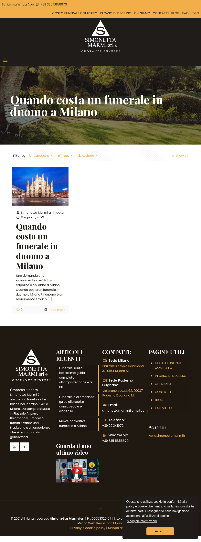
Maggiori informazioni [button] (142, 521)
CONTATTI (161, 13)
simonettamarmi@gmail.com (125, 410)
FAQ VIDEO (190, 13)
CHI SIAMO (142, 13)
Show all (179, 155)
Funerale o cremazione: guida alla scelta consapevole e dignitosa (77, 404)
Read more (57, 310)
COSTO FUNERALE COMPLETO (74, 13)
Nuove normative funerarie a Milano (73, 423)
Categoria (40, 155)
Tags (65, 155)
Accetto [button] (160, 531)
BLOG (175, 13)
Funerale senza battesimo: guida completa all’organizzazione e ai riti (75, 377)
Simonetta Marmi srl (36, 212)
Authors (87, 155)
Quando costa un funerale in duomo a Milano (37, 246)
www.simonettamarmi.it (166, 435)
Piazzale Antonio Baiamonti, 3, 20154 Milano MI (123, 368)
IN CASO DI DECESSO (116, 13)
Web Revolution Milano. (106, 523)
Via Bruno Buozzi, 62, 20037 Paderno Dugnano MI (122, 393)
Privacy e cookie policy (87, 528)
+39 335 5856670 (51, 4)
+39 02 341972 (112, 425)
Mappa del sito (119, 528)
